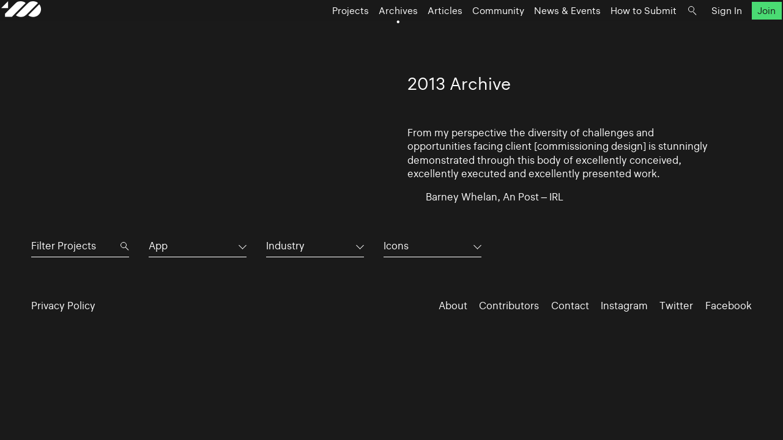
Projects (320, 34)
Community (468, 34)
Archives (368, 34)
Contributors (509, 305)
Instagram (624, 305)
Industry (285, 246)
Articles (415, 34)
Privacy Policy (63, 305)
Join (736, 34)
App (158, 246)
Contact (570, 305)
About (453, 305)
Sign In (696, 34)
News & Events (537, 34)
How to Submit (614, 34)
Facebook (728, 305)
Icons (396, 246)
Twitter (676, 305)
